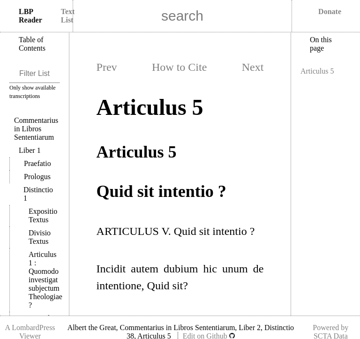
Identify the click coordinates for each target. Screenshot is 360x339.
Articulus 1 (45, 279)
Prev (107, 67)
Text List (68, 16)
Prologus (37, 177)
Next (253, 67)
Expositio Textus (43, 215)
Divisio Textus (40, 237)
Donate (329, 11)
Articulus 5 (317, 71)
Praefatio (37, 163)
